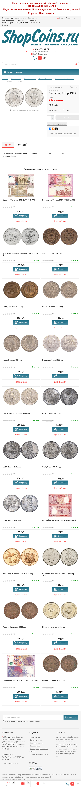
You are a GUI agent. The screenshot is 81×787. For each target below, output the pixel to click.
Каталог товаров (13, 72)
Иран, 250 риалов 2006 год (53, 627)
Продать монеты (22, 23)
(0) (9, 207)
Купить (67, 117)
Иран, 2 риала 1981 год (12, 360)
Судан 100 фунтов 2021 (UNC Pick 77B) (19, 200)
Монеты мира (35, 737)
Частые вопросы (8, 23)
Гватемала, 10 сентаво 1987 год (16, 413)
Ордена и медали (36, 743)
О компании (32, 18)
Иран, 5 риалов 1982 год (52, 307)
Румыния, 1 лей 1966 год (52, 360)
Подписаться (70, 717)
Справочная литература (39, 754)
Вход (60, 18)
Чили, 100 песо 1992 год (13, 307)
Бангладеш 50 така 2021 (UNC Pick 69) (58, 200)
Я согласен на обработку (21, 721)
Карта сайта (31, 20)
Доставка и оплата (18, 18)
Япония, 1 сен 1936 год (52, 253)
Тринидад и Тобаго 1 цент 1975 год (18, 574)
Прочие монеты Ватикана (66, 134)
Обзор (8, 145)
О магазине (35, 23)
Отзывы (5, 25)
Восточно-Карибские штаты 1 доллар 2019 (58, 575)
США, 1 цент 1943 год (51, 413)
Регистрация (70, 18)
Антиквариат (35, 746)
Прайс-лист (20, 20)
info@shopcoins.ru (40, 54)
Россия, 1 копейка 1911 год (54, 680)
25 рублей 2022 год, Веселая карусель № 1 (20, 254)
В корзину (23, 216)
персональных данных (31, 721)
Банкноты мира (36, 740)
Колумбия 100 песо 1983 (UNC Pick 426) (59, 520)
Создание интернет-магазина (12, 779)
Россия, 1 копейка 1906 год (14, 627)
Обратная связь (8, 20)
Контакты (5, 18)
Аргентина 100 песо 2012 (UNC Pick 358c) (20, 680)
